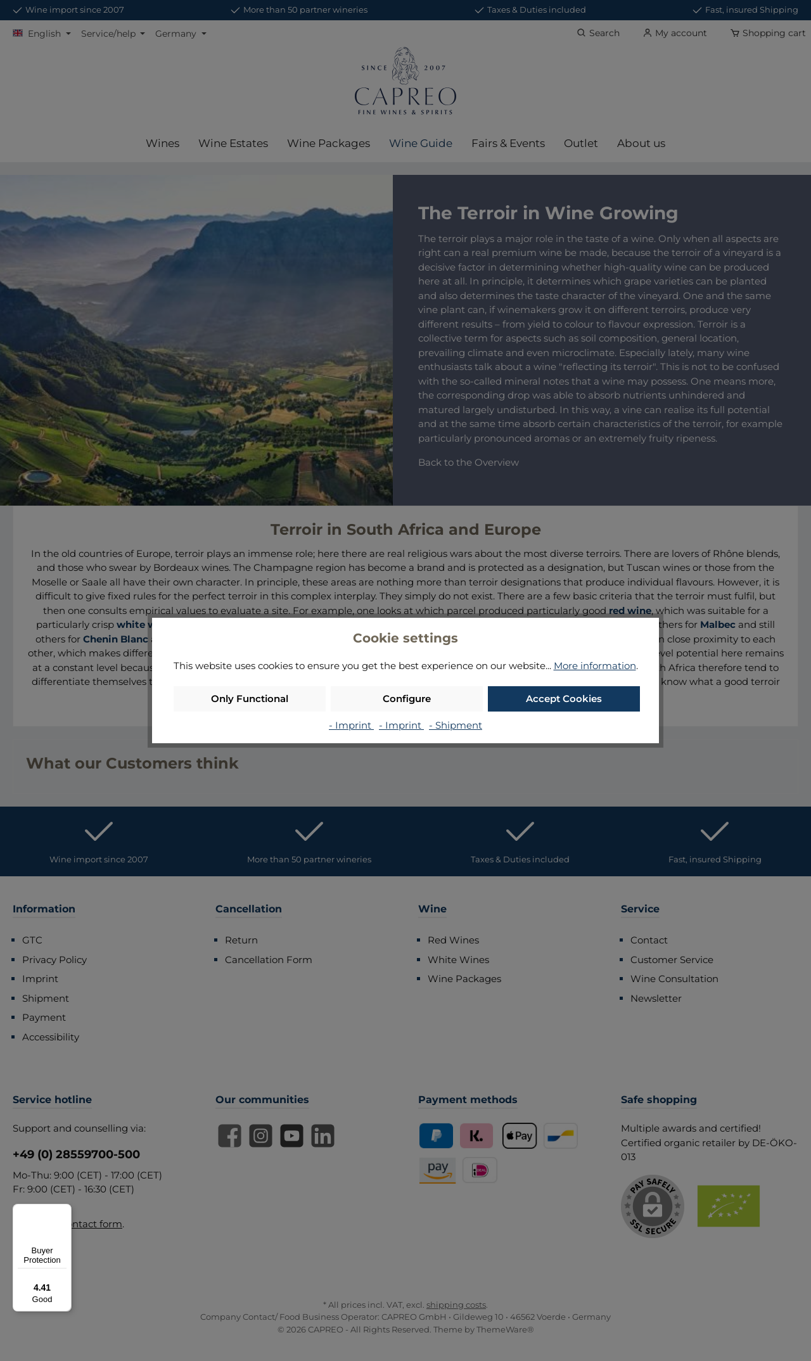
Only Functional (249, 699)
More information (595, 666)
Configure (407, 699)
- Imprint (351, 725)
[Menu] (64, 1211)
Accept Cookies (564, 699)
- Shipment (455, 725)
